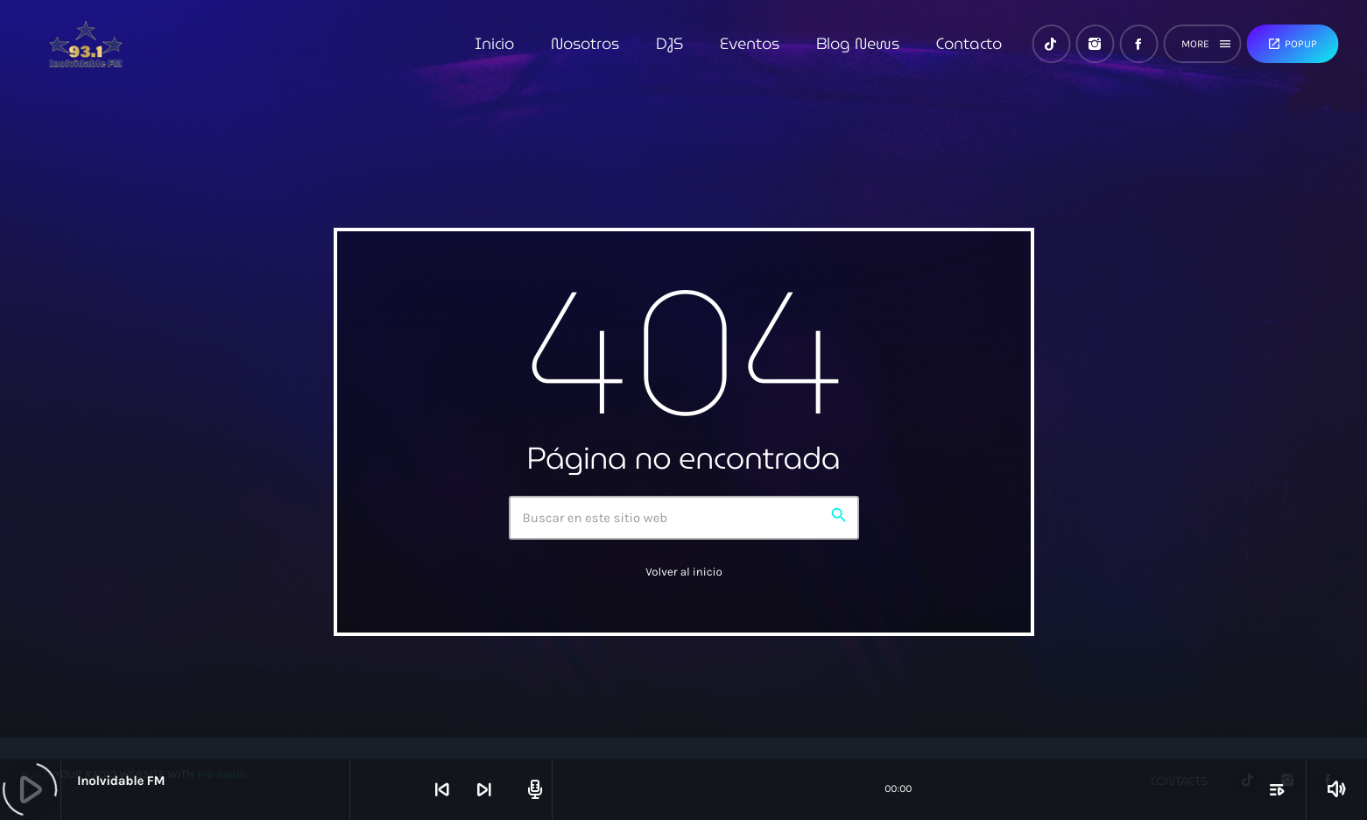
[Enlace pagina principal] (86, 44)
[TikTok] (1051, 44)
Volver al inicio (683, 572)
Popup (1292, 44)
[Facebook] (1138, 44)
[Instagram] (1094, 44)
